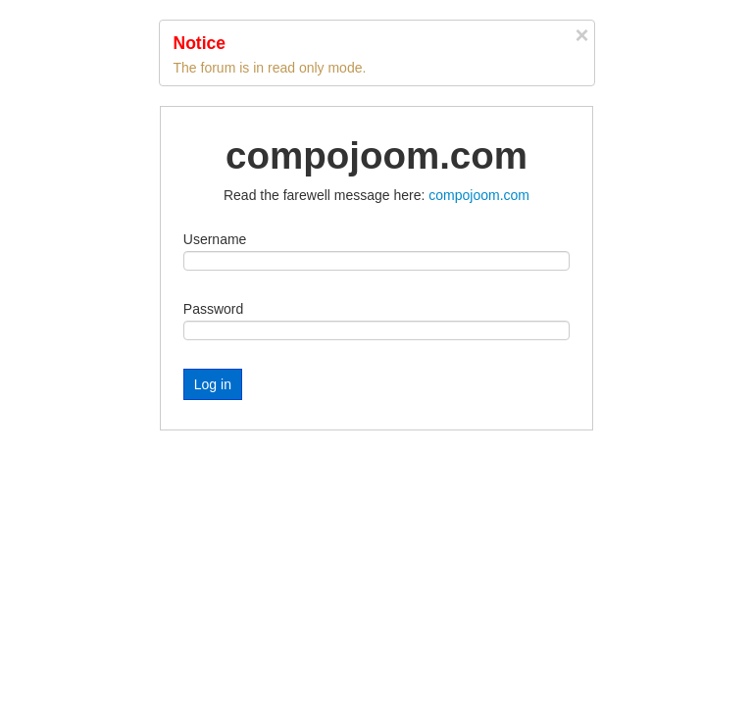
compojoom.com (478, 195)
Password (213, 309)
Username (215, 239)
